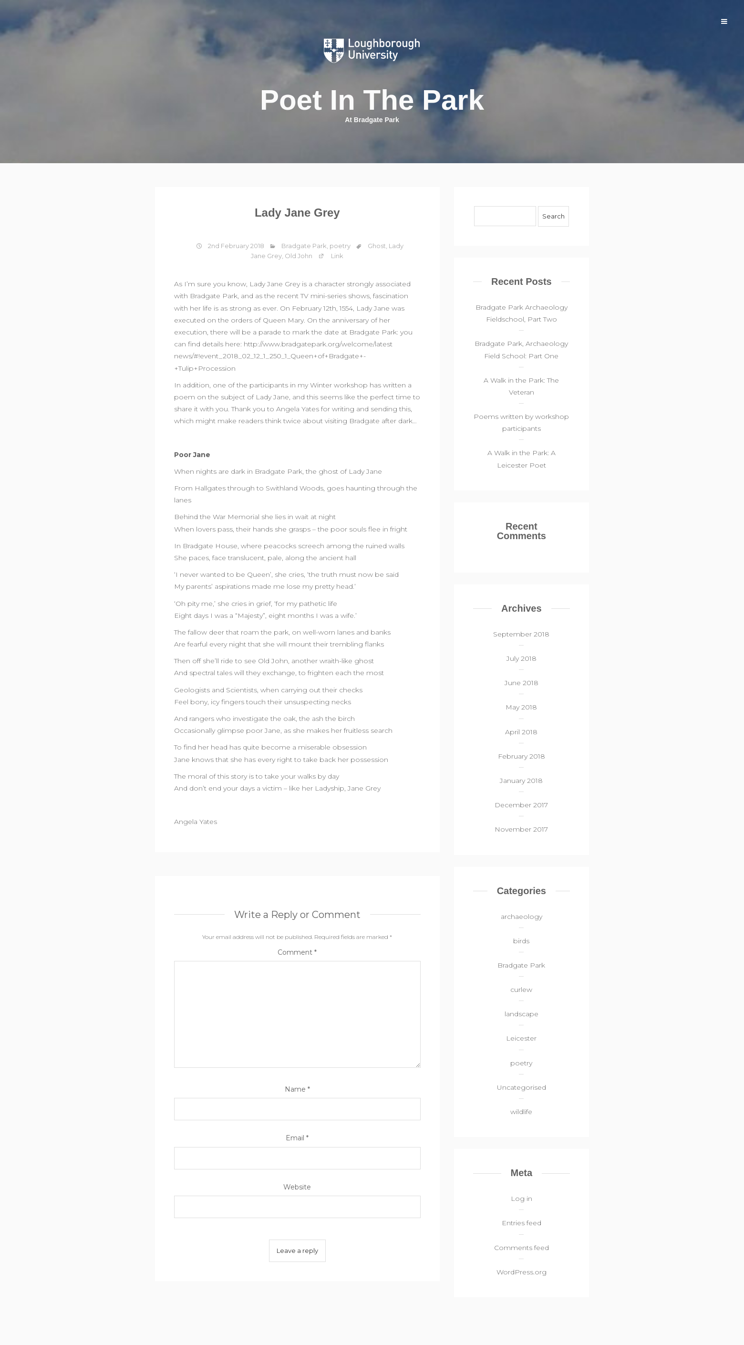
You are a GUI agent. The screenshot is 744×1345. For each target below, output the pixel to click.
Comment (297, 952)
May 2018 (521, 707)
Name (297, 1089)
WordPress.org (521, 1272)
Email (297, 1138)
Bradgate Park (304, 246)
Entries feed (521, 1223)
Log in (521, 1198)
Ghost (377, 246)
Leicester (521, 1038)
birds (521, 941)
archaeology (521, 916)
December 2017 (521, 805)
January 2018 (521, 780)
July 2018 (521, 658)
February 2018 (521, 756)
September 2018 (521, 634)
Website (297, 1187)
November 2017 (521, 829)
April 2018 (521, 732)
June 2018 (521, 682)
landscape (521, 1014)
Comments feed (521, 1247)
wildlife (521, 1111)
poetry (340, 246)
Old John (298, 256)
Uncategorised (521, 1087)
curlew (521, 989)
